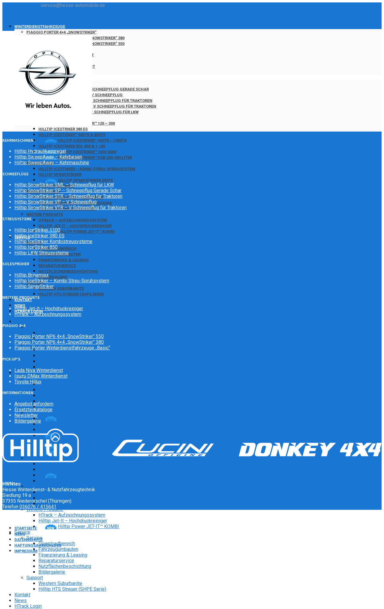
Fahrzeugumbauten (58, 549)
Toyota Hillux (27, 382)
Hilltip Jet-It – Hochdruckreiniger (75, 226)
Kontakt (22, 595)
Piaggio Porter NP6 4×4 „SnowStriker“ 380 (83, 333)
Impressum (26, 551)
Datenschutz (28, 539)
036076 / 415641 (20, 5)
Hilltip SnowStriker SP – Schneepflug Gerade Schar (93, 89)
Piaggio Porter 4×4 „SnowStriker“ (61, 32)
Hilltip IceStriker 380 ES (63, 129)
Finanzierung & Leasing (63, 260)
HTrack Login (28, 606)
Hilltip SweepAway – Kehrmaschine (75, 498)
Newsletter (26, 415)
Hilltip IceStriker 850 (36, 247)
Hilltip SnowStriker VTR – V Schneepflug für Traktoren (97, 106)
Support (34, 578)
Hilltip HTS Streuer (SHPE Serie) (71, 294)
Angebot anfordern (33, 404)
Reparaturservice (57, 265)
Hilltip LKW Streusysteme (41, 253)
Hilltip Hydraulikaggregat (40, 151)
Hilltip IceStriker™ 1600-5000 (87, 152)
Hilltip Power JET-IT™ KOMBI (86, 231)
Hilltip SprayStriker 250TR (85, 180)
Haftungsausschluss (37, 545)
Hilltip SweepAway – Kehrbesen (48, 157)
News (20, 600)
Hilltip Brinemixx (55, 481)
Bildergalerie (52, 277)
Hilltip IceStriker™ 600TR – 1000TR (92, 140)
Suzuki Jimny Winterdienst (66, 361)
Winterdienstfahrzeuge (39, 26)
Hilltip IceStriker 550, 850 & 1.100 (71, 146)
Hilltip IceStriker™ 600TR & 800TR (71, 134)
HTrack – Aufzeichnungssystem (72, 220)
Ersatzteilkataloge (33, 409)
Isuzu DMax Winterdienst (65, 355)
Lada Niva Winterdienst (62, 367)
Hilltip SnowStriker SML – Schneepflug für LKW (88, 407)
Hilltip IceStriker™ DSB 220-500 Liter (95, 157)
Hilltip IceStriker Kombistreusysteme (53, 241)
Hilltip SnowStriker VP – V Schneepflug (79, 390)
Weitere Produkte (44, 214)
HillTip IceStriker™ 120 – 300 (88, 418)
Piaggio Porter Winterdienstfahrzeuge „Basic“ (62, 348)
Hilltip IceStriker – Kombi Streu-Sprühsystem (86, 169)
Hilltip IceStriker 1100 (37, 230)
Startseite (25, 528)
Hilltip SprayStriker (59, 174)
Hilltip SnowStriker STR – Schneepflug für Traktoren (95, 100)
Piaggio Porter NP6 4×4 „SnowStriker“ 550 (59, 336)
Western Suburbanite (61, 288)
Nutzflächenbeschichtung (68, 271)
